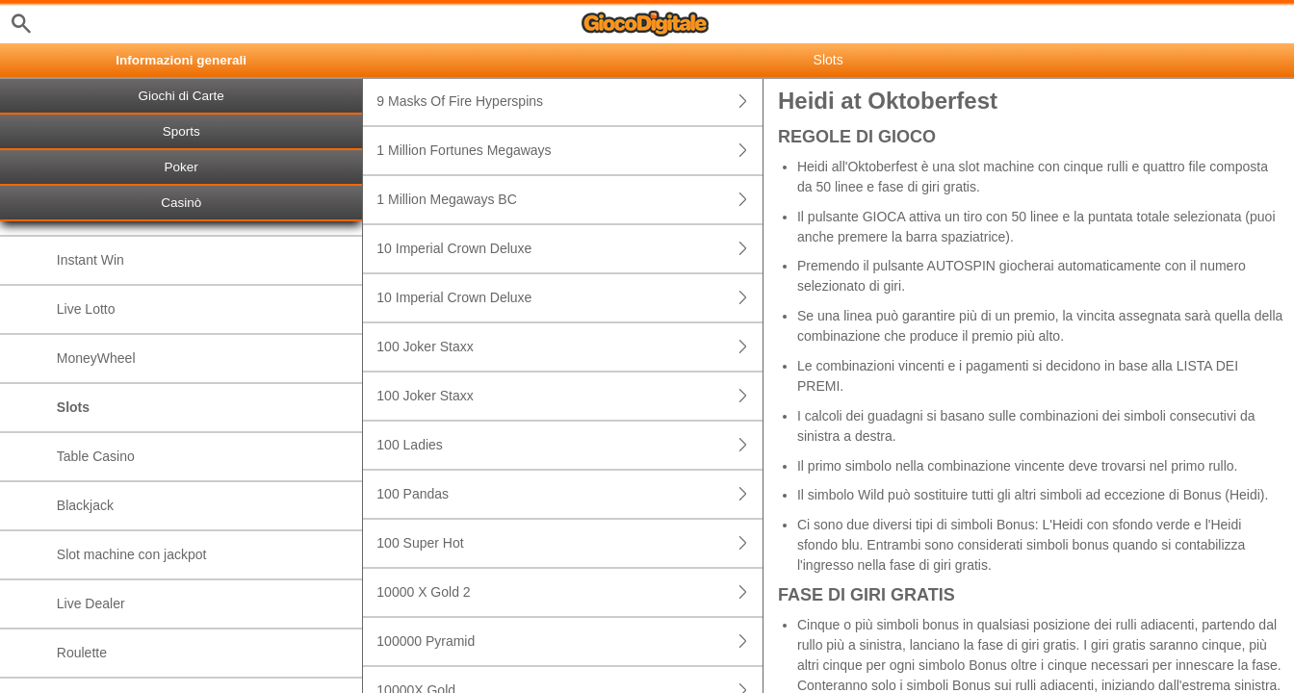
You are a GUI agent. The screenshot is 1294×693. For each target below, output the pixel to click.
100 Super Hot (569, 543)
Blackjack (85, 505)
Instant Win (90, 260)
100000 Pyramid (569, 641)
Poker (181, 167)
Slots (73, 407)
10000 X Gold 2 (569, 592)
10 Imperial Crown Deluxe (569, 248)
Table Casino (96, 456)
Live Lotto (86, 309)
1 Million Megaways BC (569, 199)
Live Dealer (91, 603)
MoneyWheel (96, 358)
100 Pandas (569, 494)
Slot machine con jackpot (132, 554)
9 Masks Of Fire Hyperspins (569, 101)
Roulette (82, 652)
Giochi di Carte (181, 96)
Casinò (181, 202)
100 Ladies (569, 445)
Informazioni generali (181, 60)
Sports (181, 131)
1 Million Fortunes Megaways (569, 150)
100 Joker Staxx (569, 347)
